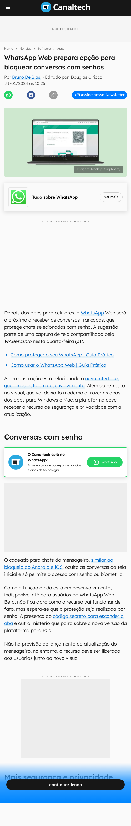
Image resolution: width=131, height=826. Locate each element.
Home (8, 48)
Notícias (25, 48)
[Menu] (8, 9)
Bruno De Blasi (26, 77)
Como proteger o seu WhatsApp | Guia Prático (62, 355)
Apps (60, 48)
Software (44, 48)
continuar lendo (65, 784)
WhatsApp (92, 313)
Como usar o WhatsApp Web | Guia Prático (58, 365)
